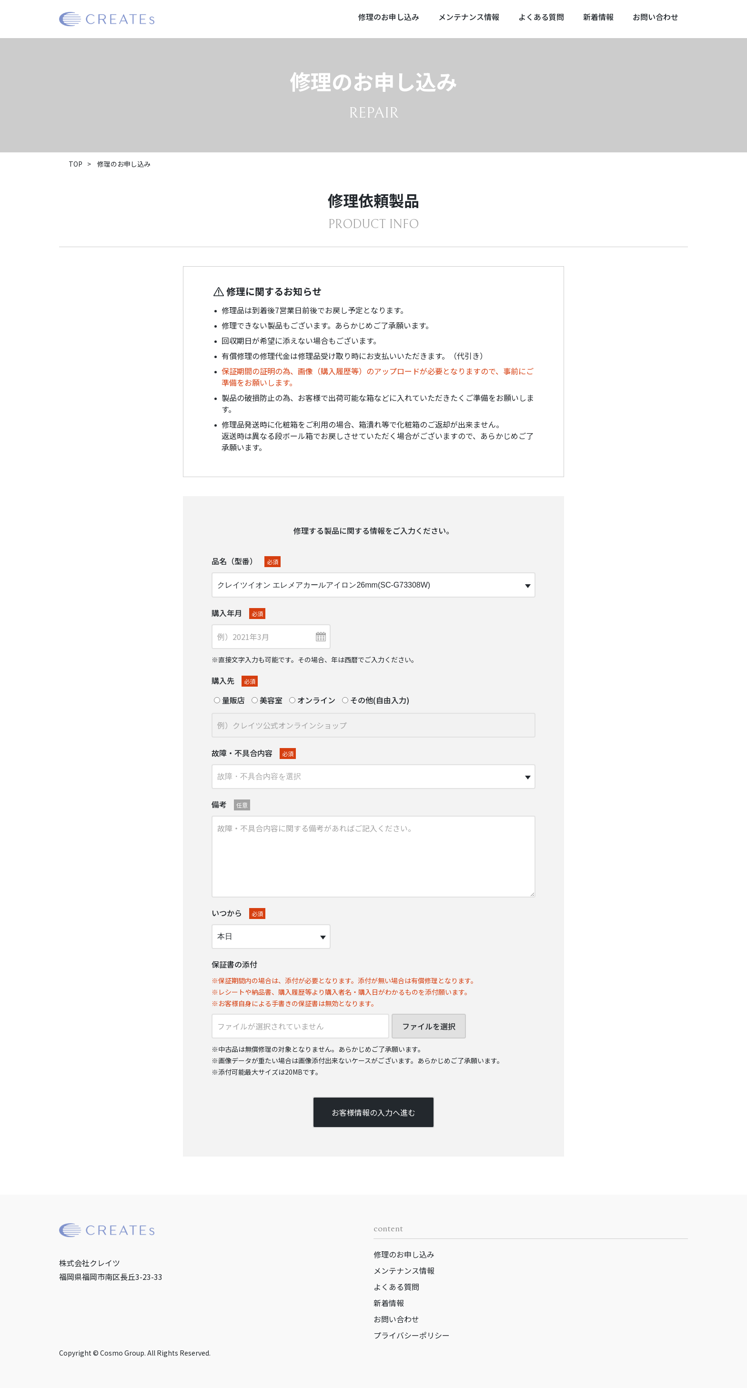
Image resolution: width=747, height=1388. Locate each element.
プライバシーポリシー (412, 1335)
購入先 (235, 681)
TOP (75, 164)
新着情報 (598, 16)
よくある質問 (541, 16)
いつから (238, 913)
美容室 (267, 700)
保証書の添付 (234, 964)
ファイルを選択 (428, 1026)
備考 (231, 804)
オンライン (312, 700)
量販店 (229, 700)
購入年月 (238, 613)
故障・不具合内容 (254, 753)
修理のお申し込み (388, 16)
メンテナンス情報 (468, 16)
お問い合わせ (655, 16)
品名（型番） (246, 561)
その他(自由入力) (375, 700)
